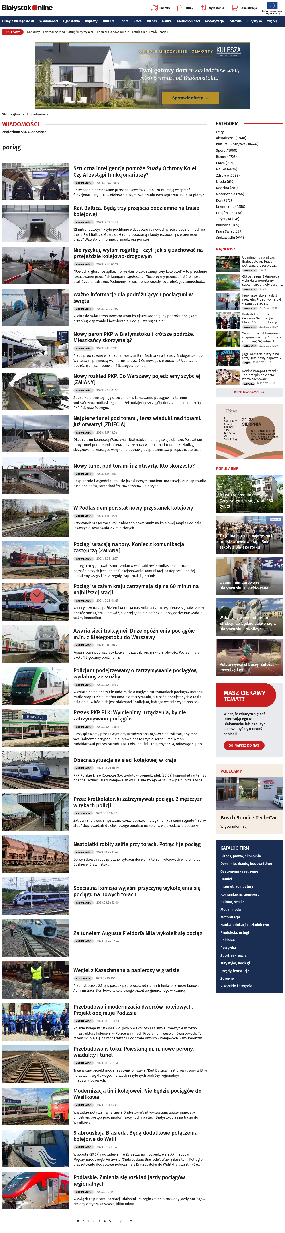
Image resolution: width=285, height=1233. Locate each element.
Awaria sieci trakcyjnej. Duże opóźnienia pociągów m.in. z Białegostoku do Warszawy (134, 634)
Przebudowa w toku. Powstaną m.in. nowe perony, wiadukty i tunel (133, 1052)
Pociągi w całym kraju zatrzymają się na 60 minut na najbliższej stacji (136, 589)
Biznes (152, 21)
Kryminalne (83, 813)
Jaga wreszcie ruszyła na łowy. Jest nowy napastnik (261, 356)
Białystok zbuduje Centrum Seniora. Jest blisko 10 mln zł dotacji (259, 318)
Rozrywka (228, 948)
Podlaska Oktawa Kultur (113, 31)
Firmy (185, 8)
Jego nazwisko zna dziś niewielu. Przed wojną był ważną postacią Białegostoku (261, 299)
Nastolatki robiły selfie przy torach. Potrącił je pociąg (137, 844)
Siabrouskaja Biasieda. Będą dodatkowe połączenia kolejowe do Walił (135, 1136)
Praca (137, 21)
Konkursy (33, 31)
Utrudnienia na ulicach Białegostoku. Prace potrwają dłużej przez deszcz (259, 262)
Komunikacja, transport (239, 894)
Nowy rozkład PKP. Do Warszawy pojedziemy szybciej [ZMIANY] (136, 379)
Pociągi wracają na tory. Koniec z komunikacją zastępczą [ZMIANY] (128, 547)
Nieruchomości (188, 21)
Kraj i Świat (225, 231)
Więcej (273, 21)
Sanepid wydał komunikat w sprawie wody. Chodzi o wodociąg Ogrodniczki (261, 337)
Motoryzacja (214, 21)
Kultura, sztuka (232, 902)
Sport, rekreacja (233, 955)
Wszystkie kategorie (236, 986)
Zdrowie (235, 21)
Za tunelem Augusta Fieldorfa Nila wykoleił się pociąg (137, 933)
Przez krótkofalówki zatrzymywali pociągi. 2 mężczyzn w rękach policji (138, 802)
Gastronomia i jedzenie (239, 871)
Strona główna (13, 114)
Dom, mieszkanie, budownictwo (246, 864)
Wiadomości (48, 21)
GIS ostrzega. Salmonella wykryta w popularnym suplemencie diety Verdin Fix (261, 280)
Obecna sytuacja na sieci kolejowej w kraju (125, 760)
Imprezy (160, 8)
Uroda (221, 182)
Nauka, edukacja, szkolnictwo (244, 925)
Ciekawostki (225, 238)
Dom (219, 200)
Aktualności (83, 183)
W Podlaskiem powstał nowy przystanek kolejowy (133, 508)
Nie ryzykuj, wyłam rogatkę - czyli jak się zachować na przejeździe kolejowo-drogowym (138, 253)
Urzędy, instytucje (234, 971)
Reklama (227, 940)
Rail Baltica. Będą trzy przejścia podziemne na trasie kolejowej (136, 211)
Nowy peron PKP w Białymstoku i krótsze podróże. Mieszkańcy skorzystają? (133, 337)
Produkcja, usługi (234, 932)
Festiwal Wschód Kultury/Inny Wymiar (68, 31)
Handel (226, 879)
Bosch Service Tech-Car (248, 818)
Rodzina (222, 188)
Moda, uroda (230, 909)
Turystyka (254, 21)
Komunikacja (244, 8)
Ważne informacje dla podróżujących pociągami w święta (133, 297)
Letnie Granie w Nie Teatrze (150, 31)
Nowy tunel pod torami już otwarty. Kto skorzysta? (134, 466)
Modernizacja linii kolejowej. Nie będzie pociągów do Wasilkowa (137, 1094)
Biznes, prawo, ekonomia (240, 856)
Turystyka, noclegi (235, 963)
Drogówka (224, 213)
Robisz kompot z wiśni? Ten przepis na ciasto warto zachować (260, 375)
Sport (124, 21)
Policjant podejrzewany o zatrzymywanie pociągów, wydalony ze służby (135, 673)
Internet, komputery (236, 886)
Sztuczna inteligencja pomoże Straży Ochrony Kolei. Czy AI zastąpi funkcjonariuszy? (135, 171)
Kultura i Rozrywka (231, 144)
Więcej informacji (234, 826)
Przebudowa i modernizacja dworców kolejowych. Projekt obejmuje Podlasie (133, 1010)
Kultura (108, 21)
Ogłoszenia (212, 8)
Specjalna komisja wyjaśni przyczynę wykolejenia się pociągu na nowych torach (137, 891)
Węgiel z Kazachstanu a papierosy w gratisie (126, 970)
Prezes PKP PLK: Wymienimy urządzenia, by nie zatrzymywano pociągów (129, 715)
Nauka (167, 21)
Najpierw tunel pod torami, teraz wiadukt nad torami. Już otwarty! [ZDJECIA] (137, 421)
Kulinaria (223, 225)
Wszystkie (224, 132)
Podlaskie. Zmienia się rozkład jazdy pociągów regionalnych (129, 1180)
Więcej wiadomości (246, 392)
